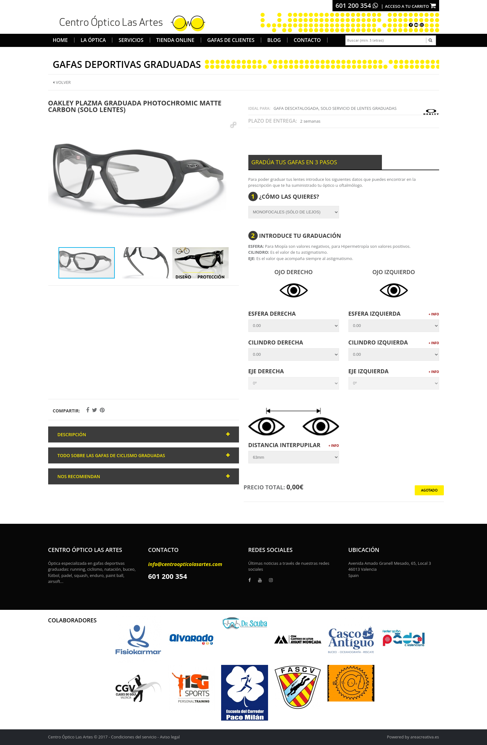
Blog (274, 40)
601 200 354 (357, 5)
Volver (62, 82)
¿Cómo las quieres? (283, 196)
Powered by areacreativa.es (413, 737)
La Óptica (93, 40)
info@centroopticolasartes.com (185, 564)
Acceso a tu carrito (410, 6)
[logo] (130, 22)
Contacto (307, 40)
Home (60, 40)
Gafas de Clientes (231, 40)
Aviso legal (170, 737)
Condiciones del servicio (133, 737)
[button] (233, 125)
